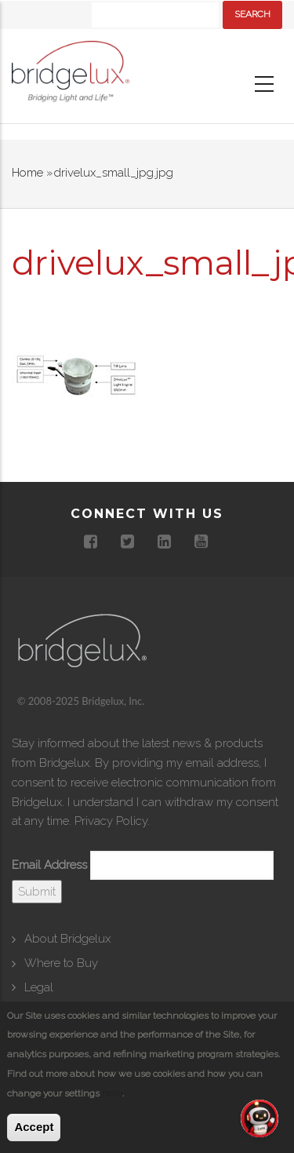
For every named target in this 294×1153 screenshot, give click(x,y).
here (112, 1093)
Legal (38, 987)
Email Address (49, 865)
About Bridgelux (67, 939)
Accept (33, 1126)
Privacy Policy (110, 821)
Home (27, 173)
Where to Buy (61, 963)
